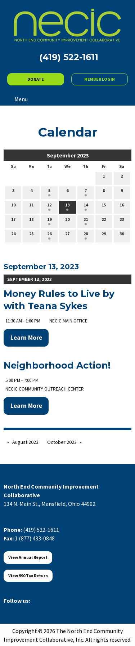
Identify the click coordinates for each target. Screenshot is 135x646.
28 (86, 235)
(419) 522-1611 (41, 529)
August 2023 (25, 442)
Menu (17, 99)
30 (122, 235)
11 (31, 206)
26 (49, 235)
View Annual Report (28, 557)
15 (104, 206)
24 (13, 235)
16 (122, 206)
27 (67, 235)
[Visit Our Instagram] (44, 609)
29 (104, 235)
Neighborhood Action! (57, 365)
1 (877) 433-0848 (35, 538)
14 (86, 206)
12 (49, 206)
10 (13, 206)
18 (31, 221)
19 (49, 221)
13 (67, 206)
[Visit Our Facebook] (9, 609)
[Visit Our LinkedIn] (32, 609)
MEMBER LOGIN (99, 79)
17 (13, 221)
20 (67, 221)
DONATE (35, 79)
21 (86, 221)
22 (104, 221)
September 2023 (68, 155)
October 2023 (62, 442)
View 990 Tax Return (28, 575)
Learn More (26, 338)
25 (31, 235)
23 (122, 221)
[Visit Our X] (21, 609)
